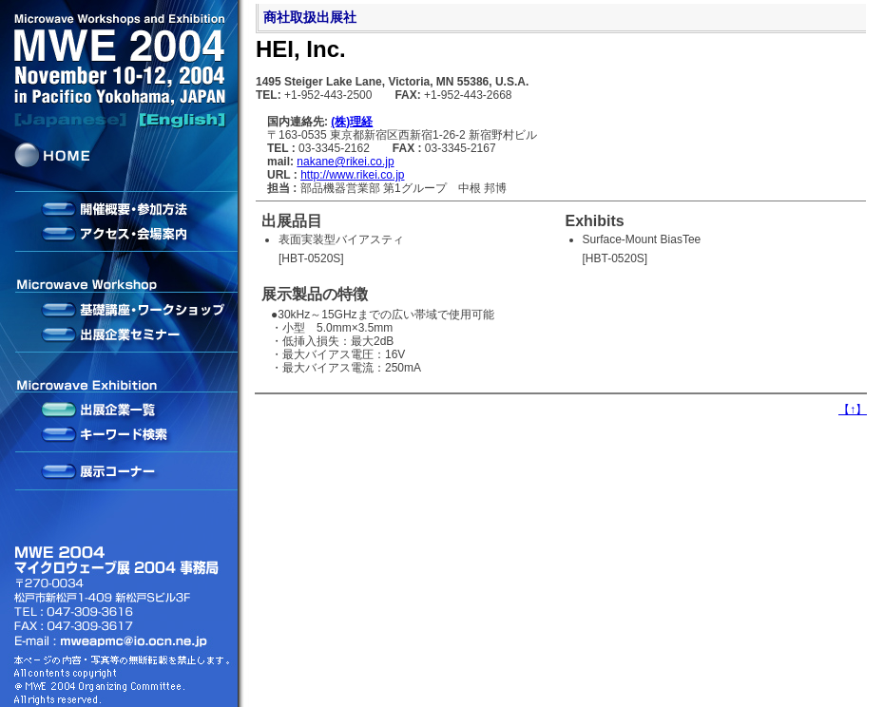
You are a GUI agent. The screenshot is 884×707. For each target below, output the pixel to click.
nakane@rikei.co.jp (345, 161)
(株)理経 (352, 121)
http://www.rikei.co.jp (352, 175)
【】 (852, 409)
